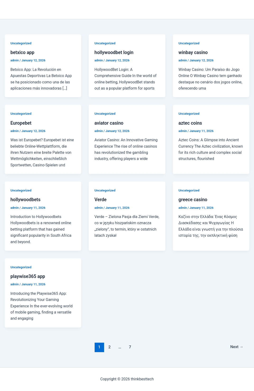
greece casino (193, 199)
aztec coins (191, 123)
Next (236, 346)
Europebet (21, 123)
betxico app (22, 52)
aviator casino (109, 123)
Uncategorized (21, 43)
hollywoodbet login (114, 52)
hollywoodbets (25, 199)
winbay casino (194, 52)
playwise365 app (28, 276)
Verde (100, 199)
